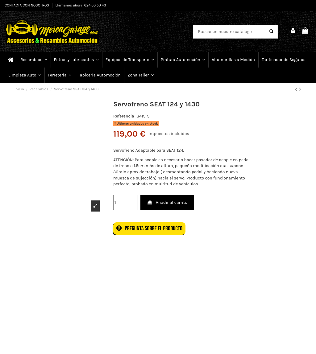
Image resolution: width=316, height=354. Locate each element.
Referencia (123, 116)
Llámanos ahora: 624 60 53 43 (81, 5)
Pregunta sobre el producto (149, 228)
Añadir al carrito (167, 202)
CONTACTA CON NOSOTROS (27, 5)
